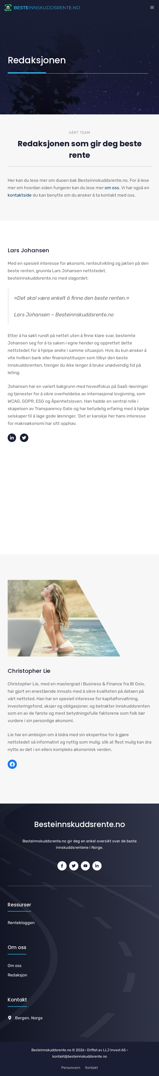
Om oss (14, 965)
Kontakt (91, 1068)
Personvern (70, 1068)
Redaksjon (17, 975)
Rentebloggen (21, 922)
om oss (112, 187)
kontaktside (20, 195)
